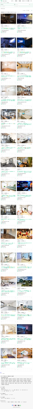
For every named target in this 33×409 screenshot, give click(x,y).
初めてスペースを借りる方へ (4, 394)
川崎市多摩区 (17, 381)
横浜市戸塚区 (10, 380)
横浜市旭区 (18, 380)
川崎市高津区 (14, 381)
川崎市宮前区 (21, 381)
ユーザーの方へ (11, 394)
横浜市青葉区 (25, 380)
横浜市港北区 (6, 380)
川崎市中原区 (10, 381)
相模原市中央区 (30, 381)
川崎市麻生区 (25, 381)
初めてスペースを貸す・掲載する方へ (5, 398)
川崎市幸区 (6, 381)
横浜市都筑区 (29, 380)
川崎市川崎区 (2, 381)
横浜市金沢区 (2, 380)
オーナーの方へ (13, 398)
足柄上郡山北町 (7, 384)
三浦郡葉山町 (2, 384)
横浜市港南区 (14, 380)
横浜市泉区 (21, 380)
